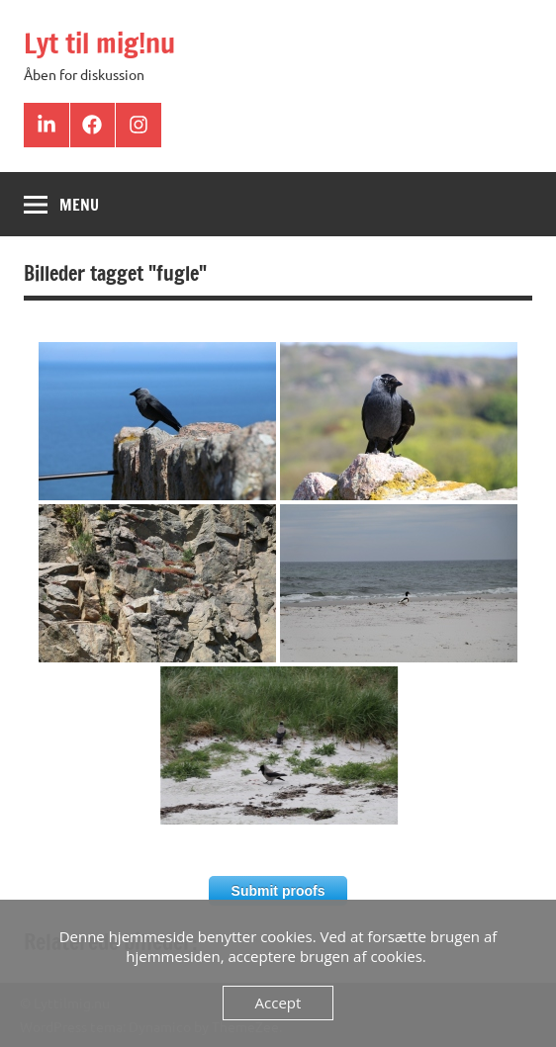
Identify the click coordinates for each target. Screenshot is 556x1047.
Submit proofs (278, 891)
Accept (278, 1002)
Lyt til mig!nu (99, 43)
